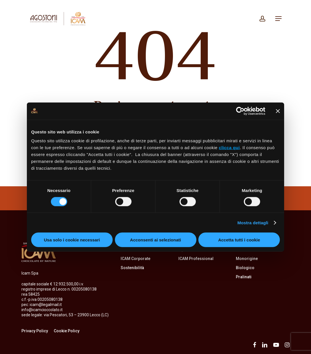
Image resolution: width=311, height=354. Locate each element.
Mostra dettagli (252, 222)
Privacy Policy (34, 331)
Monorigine (247, 258)
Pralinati (244, 277)
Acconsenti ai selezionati (155, 239)
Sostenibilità (132, 267)
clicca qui (229, 147)
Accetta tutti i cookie (239, 239)
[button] (278, 18)
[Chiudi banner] (278, 111)
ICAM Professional (196, 258)
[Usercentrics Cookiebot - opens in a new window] (240, 111)
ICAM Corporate (135, 258)
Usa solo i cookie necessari (72, 239)
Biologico (245, 267)
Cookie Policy (66, 331)
